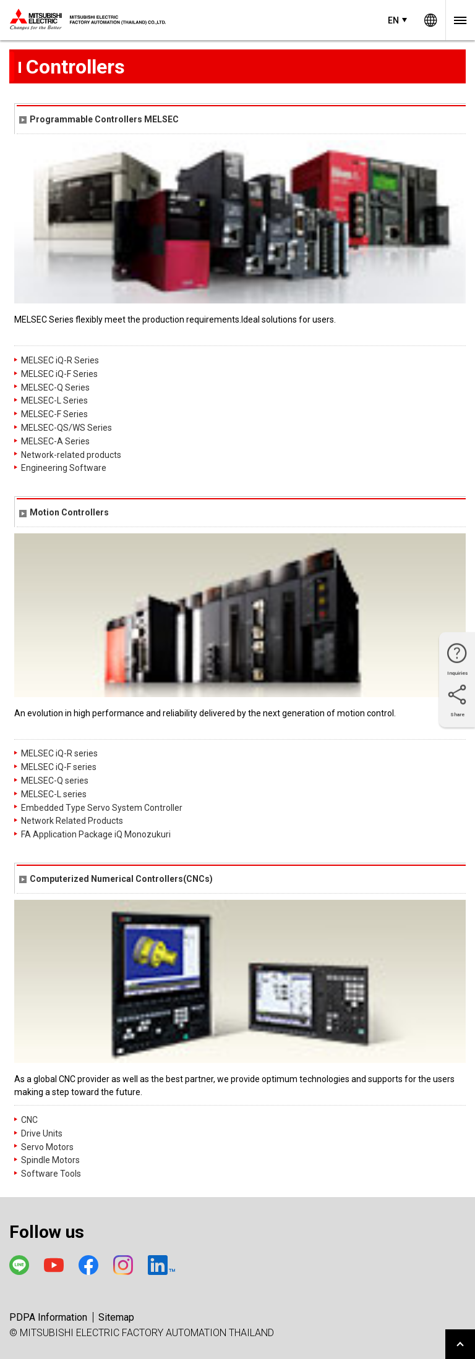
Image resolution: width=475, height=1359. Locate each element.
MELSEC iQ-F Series (59, 374)
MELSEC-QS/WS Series (66, 428)
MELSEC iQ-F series (58, 767)
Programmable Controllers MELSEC (99, 119)
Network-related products (71, 455)
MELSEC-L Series (54, 400)
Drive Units (41, 1133)
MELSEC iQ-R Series (60, 360)
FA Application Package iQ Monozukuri (96, 834)
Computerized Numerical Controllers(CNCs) (116, 879)
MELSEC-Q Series (55, 387)
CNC (29, 1120)
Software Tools (51, 1174)
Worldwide (430, 20)
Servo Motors (47, 1147)
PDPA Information (48, 1317)
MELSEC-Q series (54, 780)
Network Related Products (72, 821)
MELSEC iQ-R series (59, 753)
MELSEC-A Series (55, 441)
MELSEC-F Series (54, 414)
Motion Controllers (64, 512)
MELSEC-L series (54, 794)
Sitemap (116, 1317)
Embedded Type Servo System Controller (101, 808)
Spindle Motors (50, 1160)
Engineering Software (63, 468)
